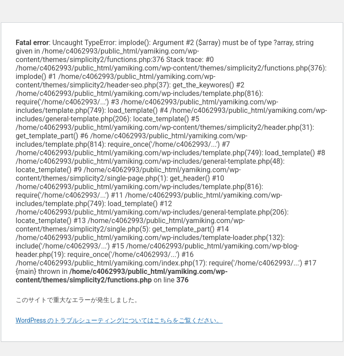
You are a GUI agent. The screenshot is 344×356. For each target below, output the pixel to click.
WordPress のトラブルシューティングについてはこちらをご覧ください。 (119, 320)
